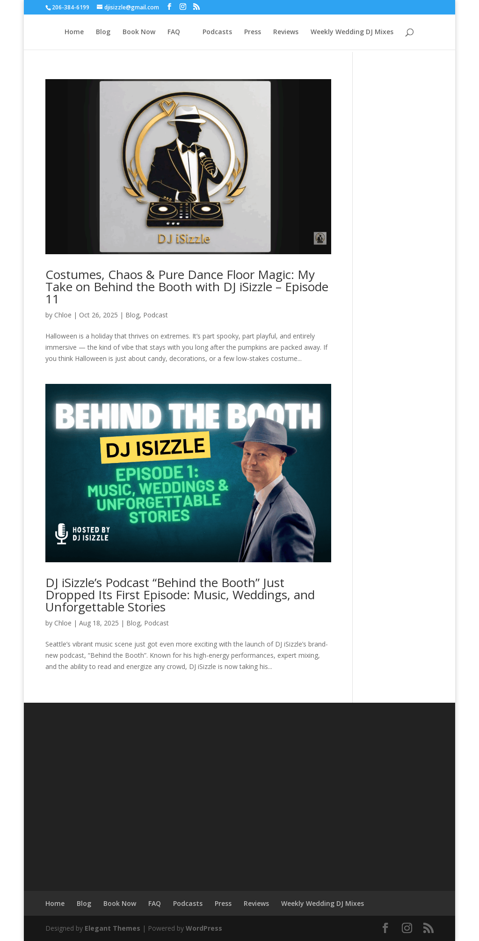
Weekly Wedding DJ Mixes (352, 32)
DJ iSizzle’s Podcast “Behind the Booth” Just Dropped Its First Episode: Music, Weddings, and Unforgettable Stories (180, 594)
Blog (103, 32)
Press (252, 32)
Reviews (285, 32)
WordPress (204, 928)
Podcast (155, 314)
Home (74, 32)
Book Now (139, 32)
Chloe (63, 314)
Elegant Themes (112, 928)
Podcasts (217, 32)
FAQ (173, 32)
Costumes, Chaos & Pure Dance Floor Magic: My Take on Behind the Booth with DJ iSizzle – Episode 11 (186, 286)
